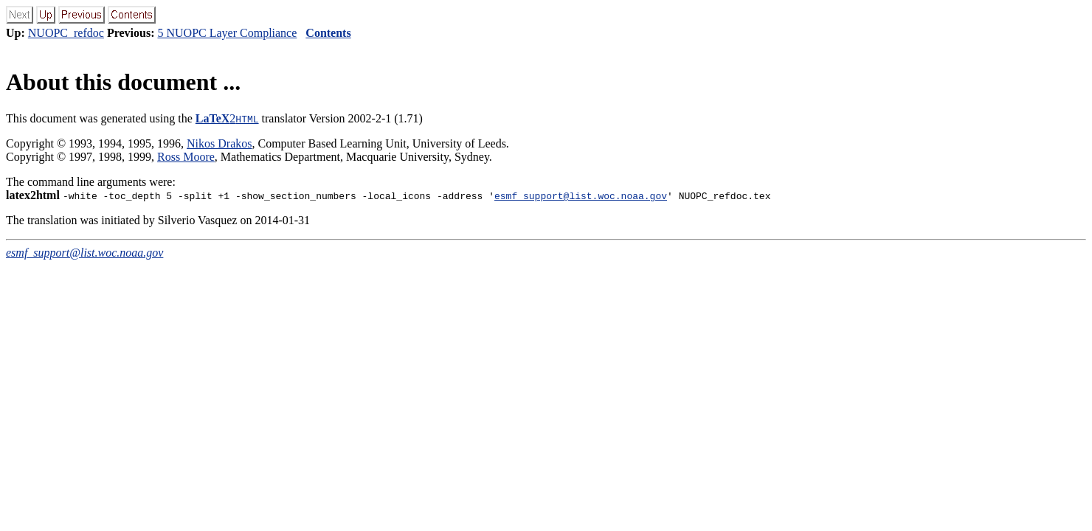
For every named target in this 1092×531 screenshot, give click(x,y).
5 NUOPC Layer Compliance (227, 33)
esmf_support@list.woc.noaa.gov (580, 195)
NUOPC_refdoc (66, 33)
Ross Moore (186, 156)
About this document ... (123, 82)
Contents (327, 33)
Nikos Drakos (219, 143)
